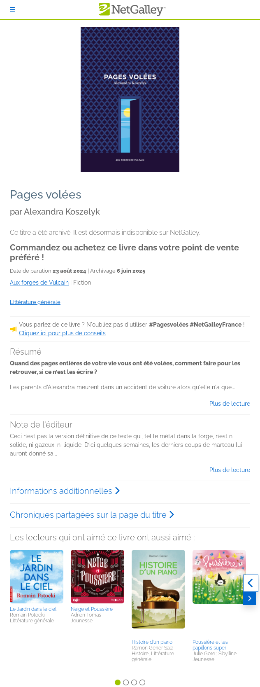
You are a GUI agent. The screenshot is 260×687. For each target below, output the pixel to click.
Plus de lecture (229, 403)
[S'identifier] (12, 9)
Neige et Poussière (92, 609)
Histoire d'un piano (152, 642)
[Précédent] (250, 583)
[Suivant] (249, 598)
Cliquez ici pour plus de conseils (62, 333)
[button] (36, 576)
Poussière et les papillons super (210, 645)
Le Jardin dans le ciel (33, 609)
